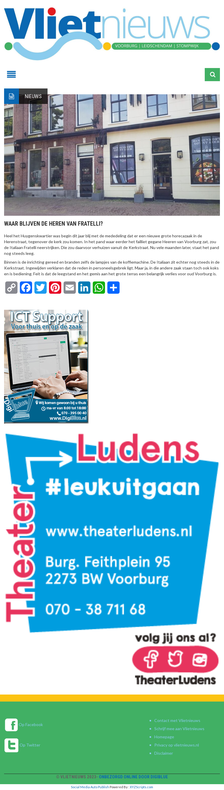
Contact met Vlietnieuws (177, 720)
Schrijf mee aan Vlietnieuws (179, 728)
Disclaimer (163, 753)
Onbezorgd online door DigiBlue (133, 776)
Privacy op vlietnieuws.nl (176, 744)
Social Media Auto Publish (90, 787)
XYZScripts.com (141, 787)
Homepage (164, 736)
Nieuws (33, 96)
